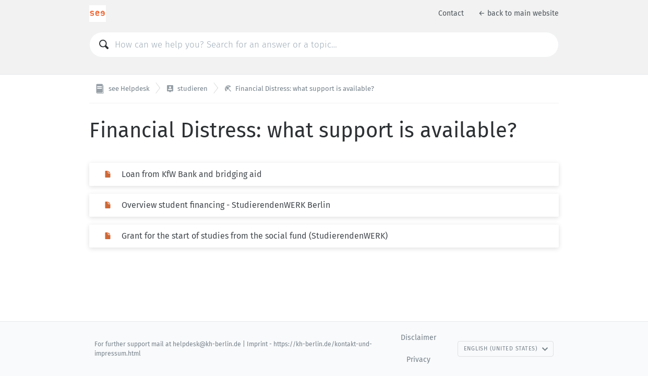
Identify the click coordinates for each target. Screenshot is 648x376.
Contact (451, 13)
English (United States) (506, 348)
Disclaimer (418, 337)
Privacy (418, 359)
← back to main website (518, 13)
